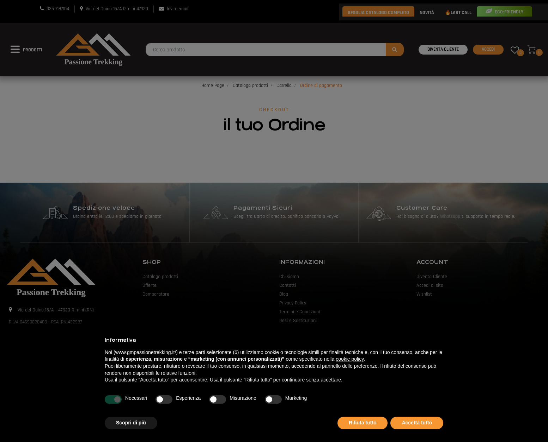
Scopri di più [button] (131, 422)
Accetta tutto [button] (417, 422)
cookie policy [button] (350, 359)
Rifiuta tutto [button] (363, 422)
